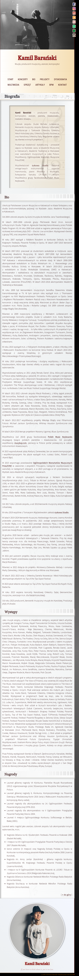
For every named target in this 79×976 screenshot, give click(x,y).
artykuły (40, 84)
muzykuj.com (20, 443)
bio (33, 79)
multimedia (13, 84)
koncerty (23, 79)
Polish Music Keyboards (60, 437)
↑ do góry (66, 894)
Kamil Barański (37, 58)
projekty (44, 79)
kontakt (62, 84)
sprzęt (27, 84)
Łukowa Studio (40, 165)
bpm (51, 84)
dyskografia (60, 79)
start (10, 79)
